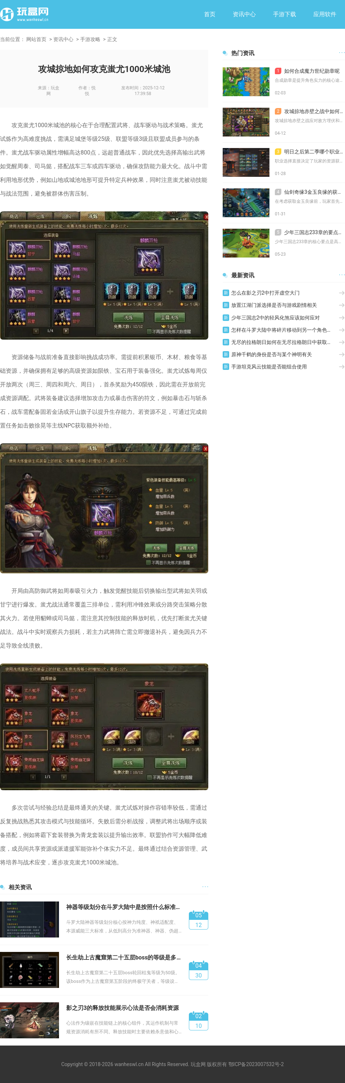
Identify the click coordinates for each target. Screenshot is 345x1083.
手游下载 (284, 14)
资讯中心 (244, 14)
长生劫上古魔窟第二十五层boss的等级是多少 (124, 957)
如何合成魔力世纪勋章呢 (307, 71)
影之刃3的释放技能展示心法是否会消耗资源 (122, 1007)
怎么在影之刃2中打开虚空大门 (265, 293)
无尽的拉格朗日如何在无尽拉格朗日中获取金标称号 (285, 342)
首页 (209, 14)
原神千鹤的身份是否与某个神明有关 (271, 354)
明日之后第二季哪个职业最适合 (310, 151)
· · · (205, 887)
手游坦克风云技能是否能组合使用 (269, 367)
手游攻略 (90, 39)
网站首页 (36, 39)
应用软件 (324, 14)
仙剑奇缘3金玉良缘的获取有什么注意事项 (310, 192)
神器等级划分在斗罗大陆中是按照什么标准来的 (124, 907)
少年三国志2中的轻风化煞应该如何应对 (275, 318)
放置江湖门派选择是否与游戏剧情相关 (274, 305)
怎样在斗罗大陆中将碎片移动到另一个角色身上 (284, 330)
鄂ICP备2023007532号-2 (256, 1064)
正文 (112, 39)
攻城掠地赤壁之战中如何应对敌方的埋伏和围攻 (310, 111)
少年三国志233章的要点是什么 (310, 232)
